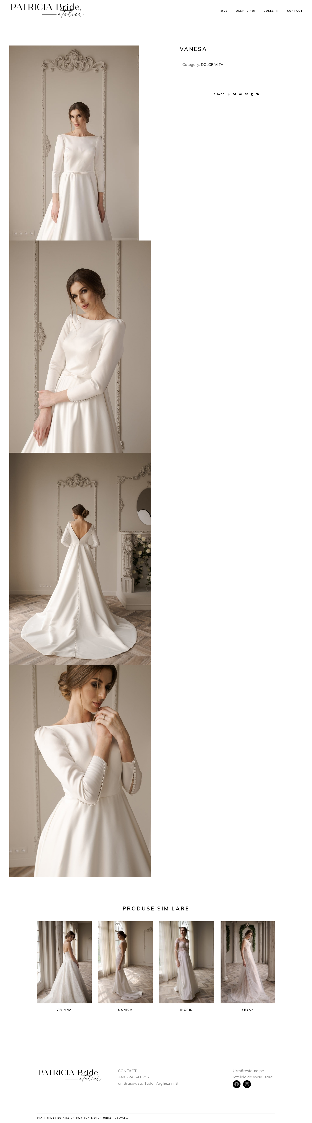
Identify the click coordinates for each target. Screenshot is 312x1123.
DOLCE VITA (212, 64)
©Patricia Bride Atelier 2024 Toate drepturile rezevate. (82, 1117)
